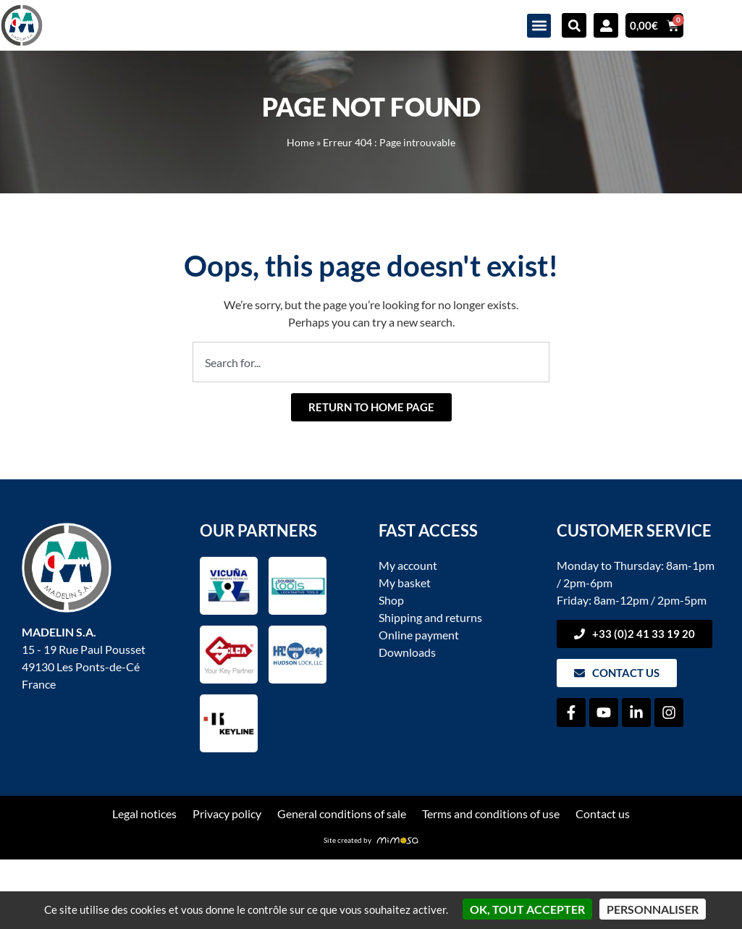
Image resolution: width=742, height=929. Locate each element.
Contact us (603, 813)
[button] (539, 26)
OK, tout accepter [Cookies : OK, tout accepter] (527, 909)
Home (300, 142)
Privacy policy (227, 813)
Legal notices (144, 813)
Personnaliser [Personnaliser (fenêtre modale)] (653, 909)
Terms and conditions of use (491, 813)
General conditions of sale (341, 813)
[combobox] (371, 362)
